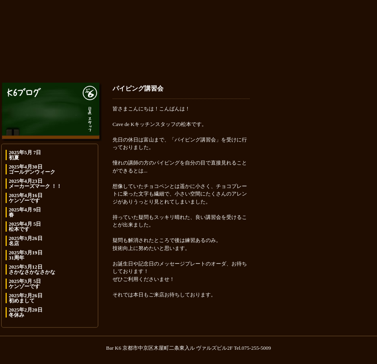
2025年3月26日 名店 (26, 240)
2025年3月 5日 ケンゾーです (25, 283)
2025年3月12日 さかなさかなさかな (32, 269)
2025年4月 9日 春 (25, 212)
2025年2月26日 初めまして (26, 298)
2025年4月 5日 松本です (25, 226)
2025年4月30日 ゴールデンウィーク (32, 169)
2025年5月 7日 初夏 (25, 155)
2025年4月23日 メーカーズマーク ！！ (35, 183)
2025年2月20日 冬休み (26, 312)
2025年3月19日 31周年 (26, 255)
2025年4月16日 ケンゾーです (26, 197)
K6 (188, 37)
